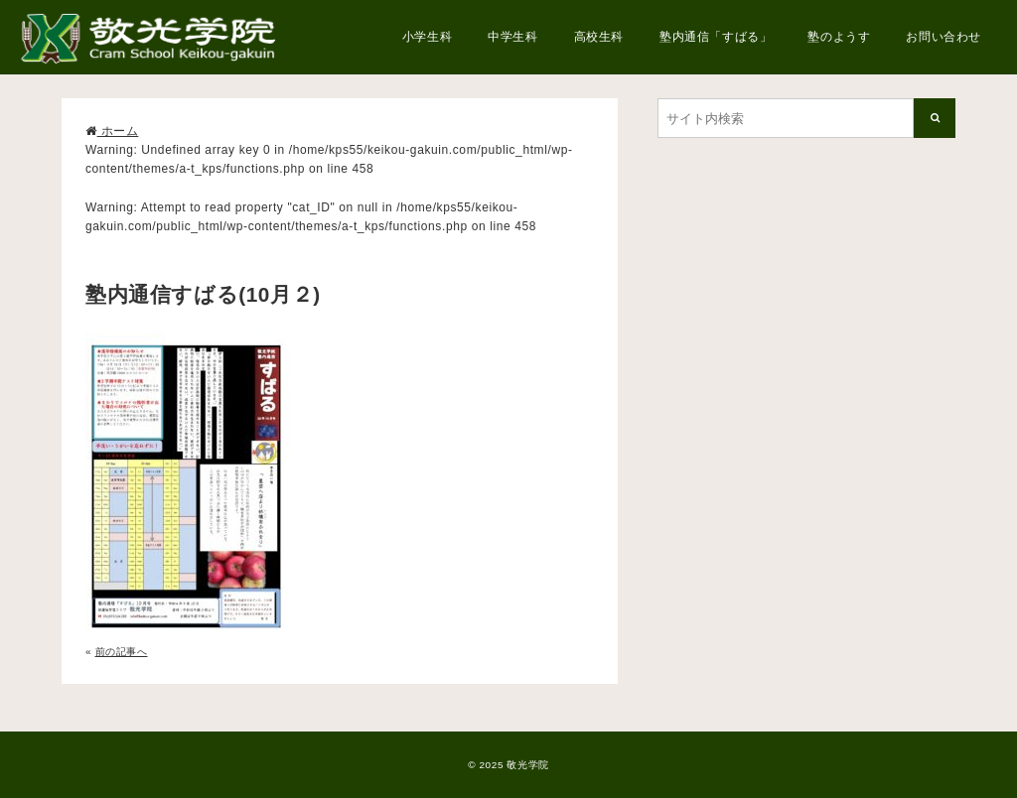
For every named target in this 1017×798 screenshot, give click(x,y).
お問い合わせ (943, 37)
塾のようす (838, 37)
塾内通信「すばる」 (715, 37)
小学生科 (427, 37)
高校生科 (599, 37)
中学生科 (512, 37)
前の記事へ (121, 651)
